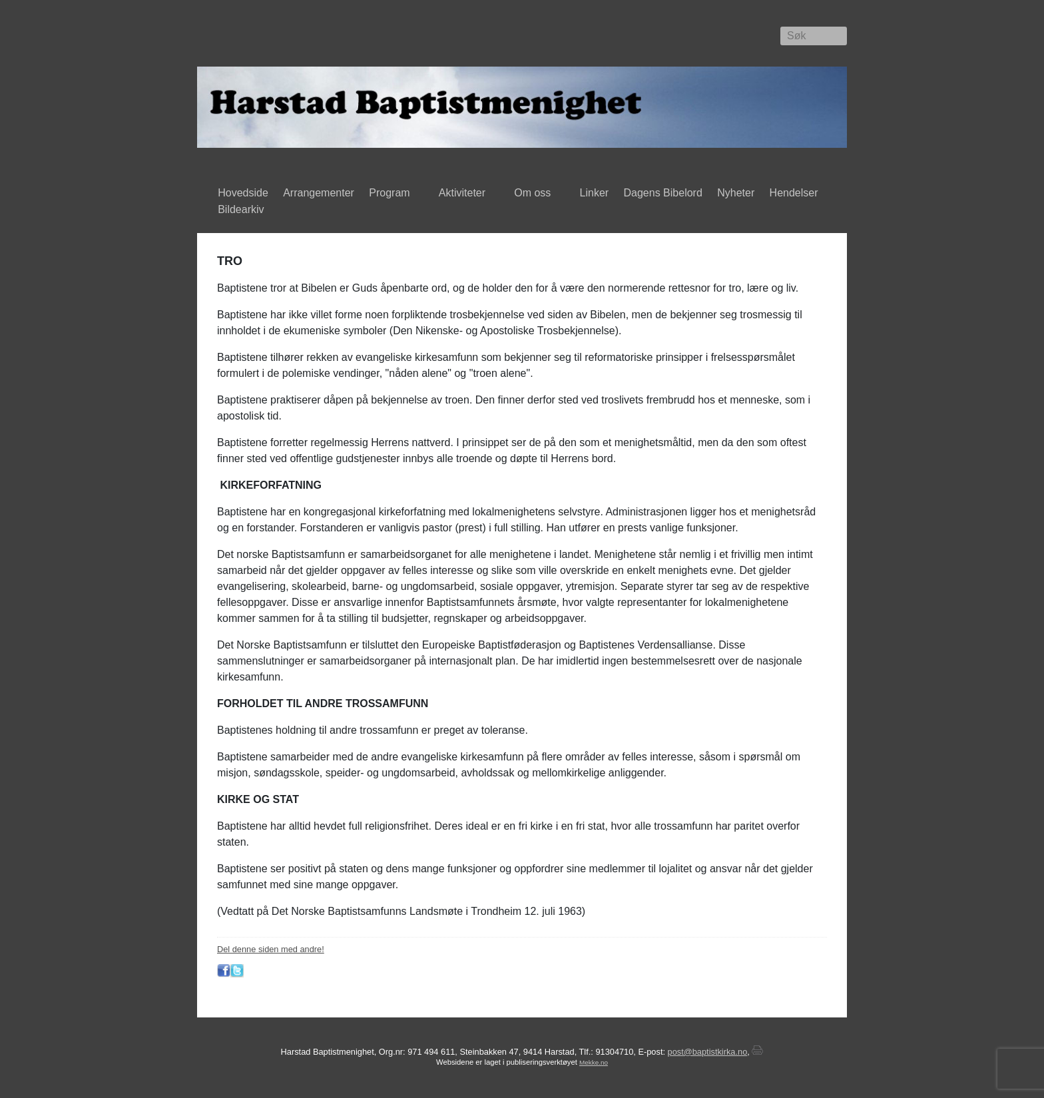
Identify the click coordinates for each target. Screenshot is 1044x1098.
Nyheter (735, 192)
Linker (594, 192)
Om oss (535, 193)
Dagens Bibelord (663, 192)
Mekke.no (593, 1062)
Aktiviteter (465, 193)
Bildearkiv (244, 210)
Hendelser (796, 193)
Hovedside (243, 192)
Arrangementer (318, 192)
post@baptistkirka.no (708, 1052)
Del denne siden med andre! (270, 949)
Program (392, 193)
